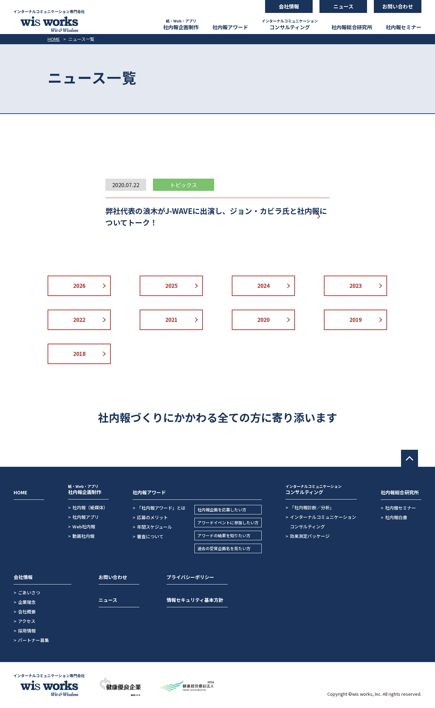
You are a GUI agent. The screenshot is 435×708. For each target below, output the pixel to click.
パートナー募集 (33, 640)
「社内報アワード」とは (161, 508)
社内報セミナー (403, 27)
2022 (79, 319)
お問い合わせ (113, 577)
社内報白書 (396, 517)
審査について (150, 536)
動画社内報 (83, 536)
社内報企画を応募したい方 (221, 509)
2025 (171, 285)
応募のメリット (152, 517)
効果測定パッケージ (310, 536)
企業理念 (27, 602)
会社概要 (27, 611)
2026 (79, 285)
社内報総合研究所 (351, 27)
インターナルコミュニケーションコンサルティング (323, 522)
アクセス (26, 621)
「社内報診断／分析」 (312, 507)
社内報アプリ (85, 517)
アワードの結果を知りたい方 (223, 535)
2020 (263, 319)
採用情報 (27, 630)
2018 (79, 353)
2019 (355, 319)
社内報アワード (230, 27)
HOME (54, 39)
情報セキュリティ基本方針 (195, 599)
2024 (263, 285)
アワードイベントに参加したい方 (228, 522)
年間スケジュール (154, 527)
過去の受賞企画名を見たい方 (223, 548)
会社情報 (23, 577)
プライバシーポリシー (190, 577)
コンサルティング (290, 24)
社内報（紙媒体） (90, 507)
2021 (171, 319)
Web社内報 (83, 526)
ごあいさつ (29, 592)
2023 (355, 285)
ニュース (108, 599)
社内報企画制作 (181, 24)
